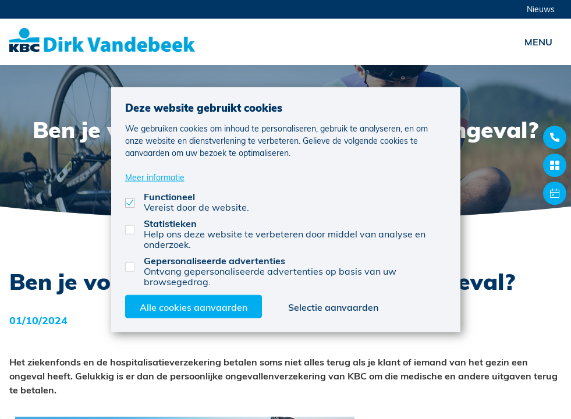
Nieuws (541, 9)
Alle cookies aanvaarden (193, 306)
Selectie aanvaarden (333, 306)
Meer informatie (155, 176)
